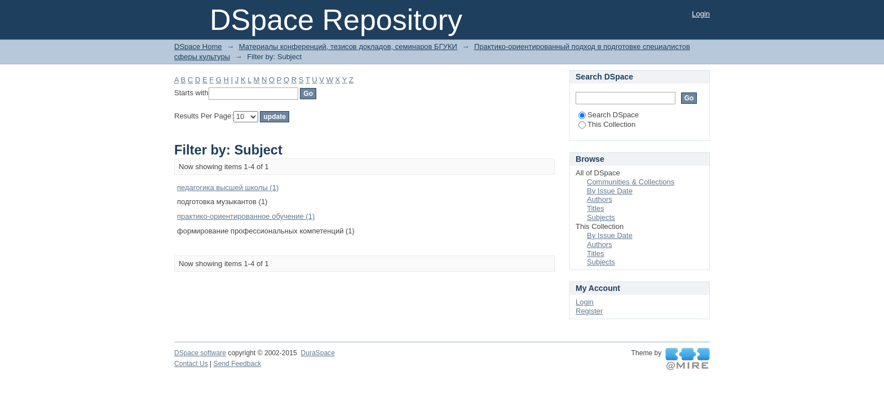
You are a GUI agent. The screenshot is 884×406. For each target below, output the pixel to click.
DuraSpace (317, 353)
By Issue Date (610, 191)
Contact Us (191, 364)
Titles (595, 208)
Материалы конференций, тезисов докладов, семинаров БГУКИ (348, 46)
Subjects (601, 217)
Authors (599, 199)
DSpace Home (198, 46)
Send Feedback (238, 364)
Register (589, 311)
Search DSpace (608, 115)
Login (701, 14)
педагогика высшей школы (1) (228, 187)
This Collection (606, 124)
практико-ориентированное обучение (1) (246, 216)
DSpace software (200, 353)
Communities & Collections (630, 182)
